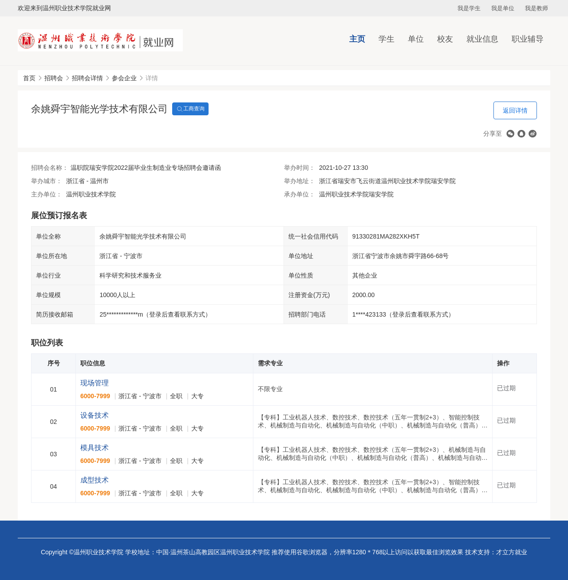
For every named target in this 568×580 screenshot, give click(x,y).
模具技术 (94, 447)
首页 (29, 78)
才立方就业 (511, 552)
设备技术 (94, 415)
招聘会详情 (87, 78)
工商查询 (190, 109)
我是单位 (502, 8)
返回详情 (515, 110)
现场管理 (94, 383)
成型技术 (94, 480)
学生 (386, 39)
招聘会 (53, 78)
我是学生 (469, 8)
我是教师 (536, 8)
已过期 (506, 388)
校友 (445, 39)
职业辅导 (528, 39)
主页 (357, 39)
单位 (416, 39)
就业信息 (482, 39)
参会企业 (124, 78)
